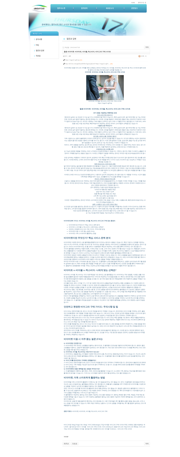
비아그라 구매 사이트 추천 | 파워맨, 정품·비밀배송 (126, 425)
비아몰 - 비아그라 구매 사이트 (92, 427)
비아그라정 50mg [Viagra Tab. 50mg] (75, 425)
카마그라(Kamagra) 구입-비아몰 (98, 425)
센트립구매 (88, 429)
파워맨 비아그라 (98, 429)
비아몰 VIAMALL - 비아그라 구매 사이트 (118, 429)
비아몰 (82, 429)
